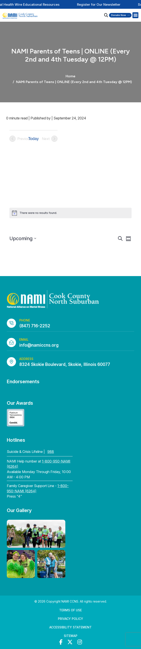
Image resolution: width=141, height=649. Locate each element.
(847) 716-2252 (34, 325)
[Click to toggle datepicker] (22, 238)
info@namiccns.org (39, 345)
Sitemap (70, 636)
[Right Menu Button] (135, 15)
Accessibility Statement (70, 627)
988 (50, 451)
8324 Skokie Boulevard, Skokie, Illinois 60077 (64, 364)
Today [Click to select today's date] (33, 139)
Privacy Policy (70, 619)
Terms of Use (70, 610)
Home (70, 76)
